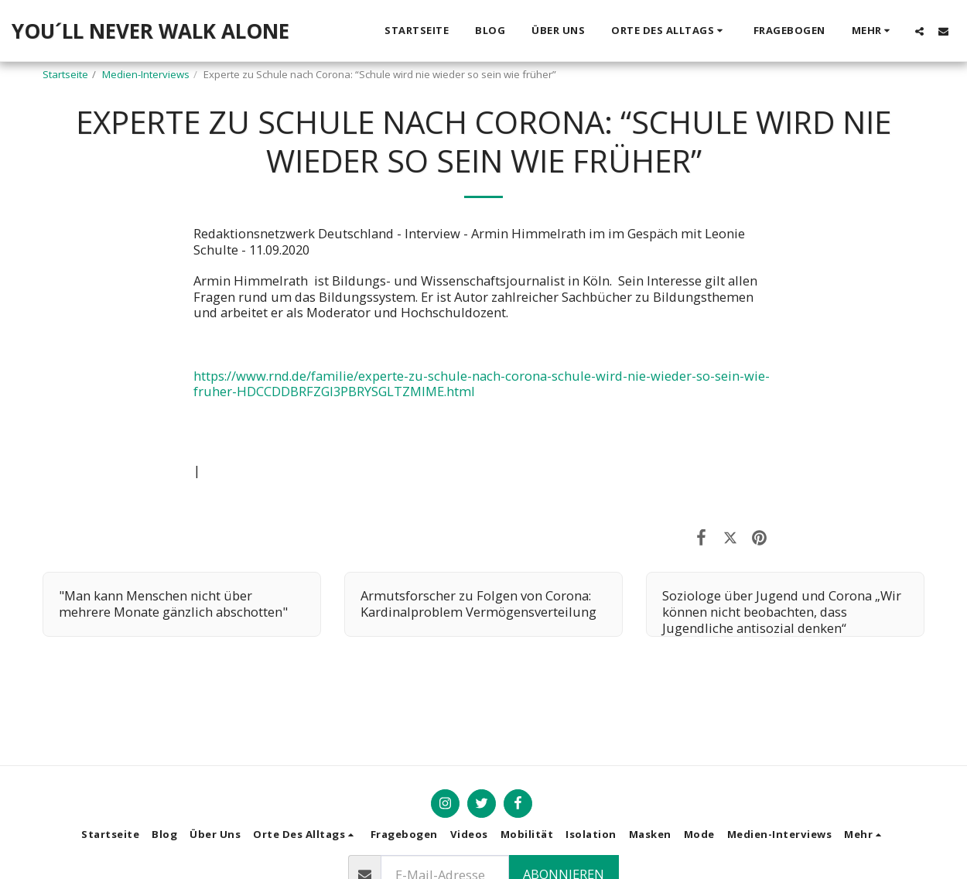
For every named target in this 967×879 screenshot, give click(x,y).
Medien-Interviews (146, 74)
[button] (669, 31)
